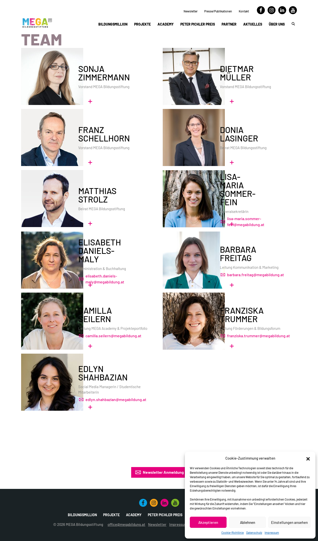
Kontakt (244, 11)
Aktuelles (252, 24)
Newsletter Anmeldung (159, 472)
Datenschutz (254, 532)
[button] (308, 458)
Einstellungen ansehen (289, 522)
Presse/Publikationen (218, 11)
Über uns (277, 24)
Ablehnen (247, 522)
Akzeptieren (208, 522)
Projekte (142, 24)
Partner (229, 24)
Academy (166, 24)
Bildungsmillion (112, 24)
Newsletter (191, 11)
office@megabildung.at (126, 524)
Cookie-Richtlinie (232, 532)
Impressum (272, 532)
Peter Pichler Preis (197, 24)
